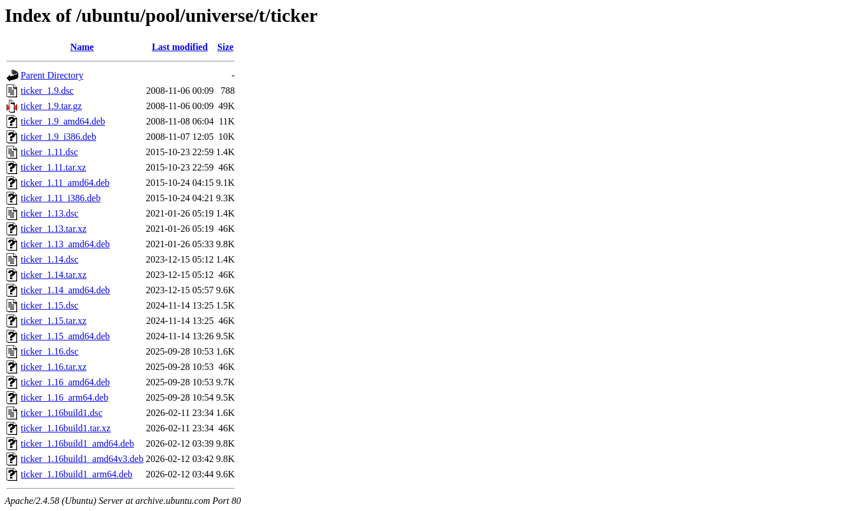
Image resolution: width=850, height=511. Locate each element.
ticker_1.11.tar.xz (53, 167)
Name (82, 47)
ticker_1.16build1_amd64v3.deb (82, 459)
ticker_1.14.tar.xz (54, 275)
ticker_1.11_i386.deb (60, 198)
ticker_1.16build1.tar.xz (65, 428)
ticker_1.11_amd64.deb (65, 183)
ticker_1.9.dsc (47, 91)
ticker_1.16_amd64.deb (65, 382)
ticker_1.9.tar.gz (51, 106)
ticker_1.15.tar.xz (54, 321)
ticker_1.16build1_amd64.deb (77, 443)
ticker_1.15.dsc (50, 305)
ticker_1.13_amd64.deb (65, 244)
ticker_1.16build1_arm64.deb (76, 474)
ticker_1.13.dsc (50, 213)
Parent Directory (52, 75)
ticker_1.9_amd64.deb (63, 121)
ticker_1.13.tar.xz (54, 229)
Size (225, 47)
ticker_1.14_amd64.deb (65, 290)
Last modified (180, 47)
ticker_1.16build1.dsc (62, 413)
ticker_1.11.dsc (49, 152)
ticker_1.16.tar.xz (54, 367)
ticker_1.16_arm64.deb (64, 397)
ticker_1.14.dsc (50, 259)
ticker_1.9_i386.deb (58, 137)
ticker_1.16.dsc (50, 351)
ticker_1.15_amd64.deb (65, 336)
